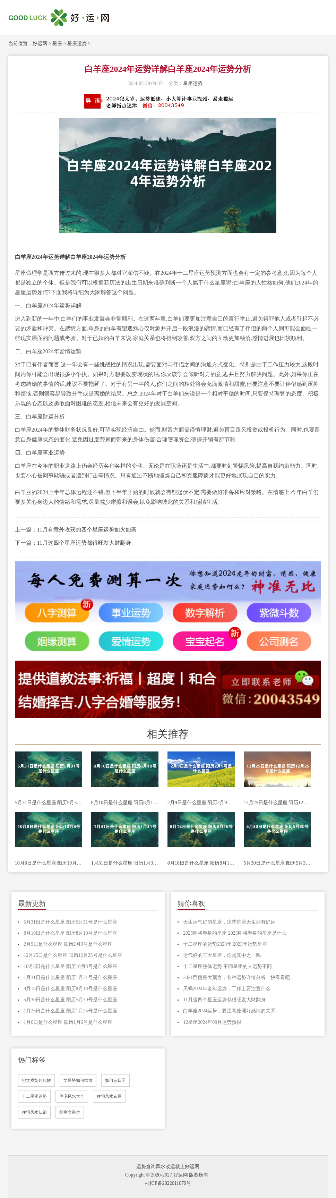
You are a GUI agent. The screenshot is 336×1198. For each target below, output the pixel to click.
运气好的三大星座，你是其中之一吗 (222, 955)
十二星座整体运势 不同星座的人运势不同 (227, 966)
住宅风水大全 (71, 1096)
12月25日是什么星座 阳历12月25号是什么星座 (277, 802)
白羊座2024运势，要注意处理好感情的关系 (229, 1010)
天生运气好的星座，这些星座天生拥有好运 (229, 922)
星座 (57, 43)
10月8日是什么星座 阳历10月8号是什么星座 (48, 863)
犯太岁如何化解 (36, 1080)
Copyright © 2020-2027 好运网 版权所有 (166, 1175)
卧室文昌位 (69, 1112)
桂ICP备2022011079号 (168, 1183)
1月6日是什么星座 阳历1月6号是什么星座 (68, 1022)
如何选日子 (115, 1080)
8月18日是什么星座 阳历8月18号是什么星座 (201, 863)
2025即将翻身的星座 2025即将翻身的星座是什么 (234, 933)
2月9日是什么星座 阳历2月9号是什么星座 (201, 802)
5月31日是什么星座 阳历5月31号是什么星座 (48, 802)
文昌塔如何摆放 (78, 1080)
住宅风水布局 (109, 1096)
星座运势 (77, 43)
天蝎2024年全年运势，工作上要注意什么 (226, 988)
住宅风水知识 (34, 1112)
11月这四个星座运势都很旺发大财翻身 (84, 543)
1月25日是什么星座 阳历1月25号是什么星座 (70, 1010)
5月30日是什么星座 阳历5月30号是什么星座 (277, 863)
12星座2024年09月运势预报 (212, 1022)
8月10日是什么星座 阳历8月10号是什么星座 (124, 802)
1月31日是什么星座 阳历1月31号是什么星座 (124, 863)
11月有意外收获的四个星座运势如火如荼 (87, 530)
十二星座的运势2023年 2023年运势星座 (225, 944)
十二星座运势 (34, 1096)
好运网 (40, 43)
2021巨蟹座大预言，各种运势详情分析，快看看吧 (236, 977)
